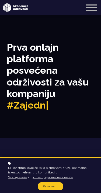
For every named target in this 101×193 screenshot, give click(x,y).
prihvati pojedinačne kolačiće (52, 177)
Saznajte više (17, 177)
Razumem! (50, 186)
